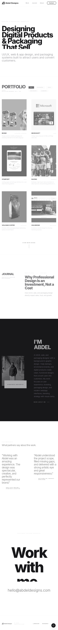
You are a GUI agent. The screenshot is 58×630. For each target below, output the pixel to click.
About (42, 3)
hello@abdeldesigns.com (29, 591)
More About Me (41, 402)
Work (27, 3)
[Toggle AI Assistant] (53, 625)
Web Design (33, 91)
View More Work (29, 246)
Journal (34, 3)
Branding (44, 91)
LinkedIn (36, 624)
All (31, 88)
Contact (51, 3)
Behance (45, 624)
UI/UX (49, 88)
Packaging (40, 88)
